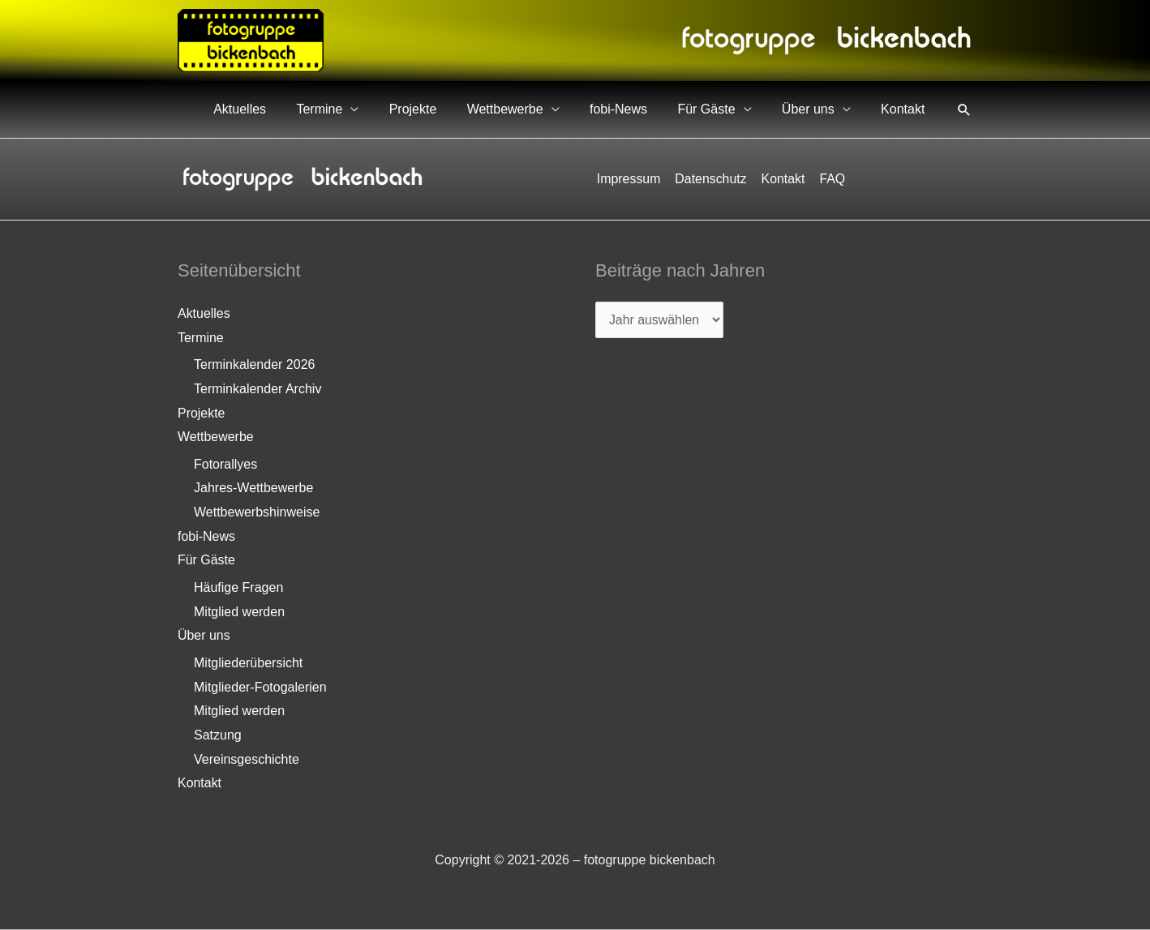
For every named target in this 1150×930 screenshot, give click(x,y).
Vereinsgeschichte (246, 760)
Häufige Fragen (238, 588)
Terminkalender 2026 (254, 364)
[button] (964, 109)
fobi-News (656, 109)
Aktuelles (320, 109)
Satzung (218, 736)
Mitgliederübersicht (248, 664)
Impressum (631, 179)
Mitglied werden (239, 612)
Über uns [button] (824, 109)
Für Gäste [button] (733, 109)
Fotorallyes (225, 464)
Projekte (472, 109)
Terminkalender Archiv (257, 389)
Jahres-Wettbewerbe (253, 488)
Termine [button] (390, 109)
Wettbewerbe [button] (554, 109)
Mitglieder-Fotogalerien (260, 688)
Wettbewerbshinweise (257, 513)
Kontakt (908, 109)
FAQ (830, 179)
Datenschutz (712, 179)
